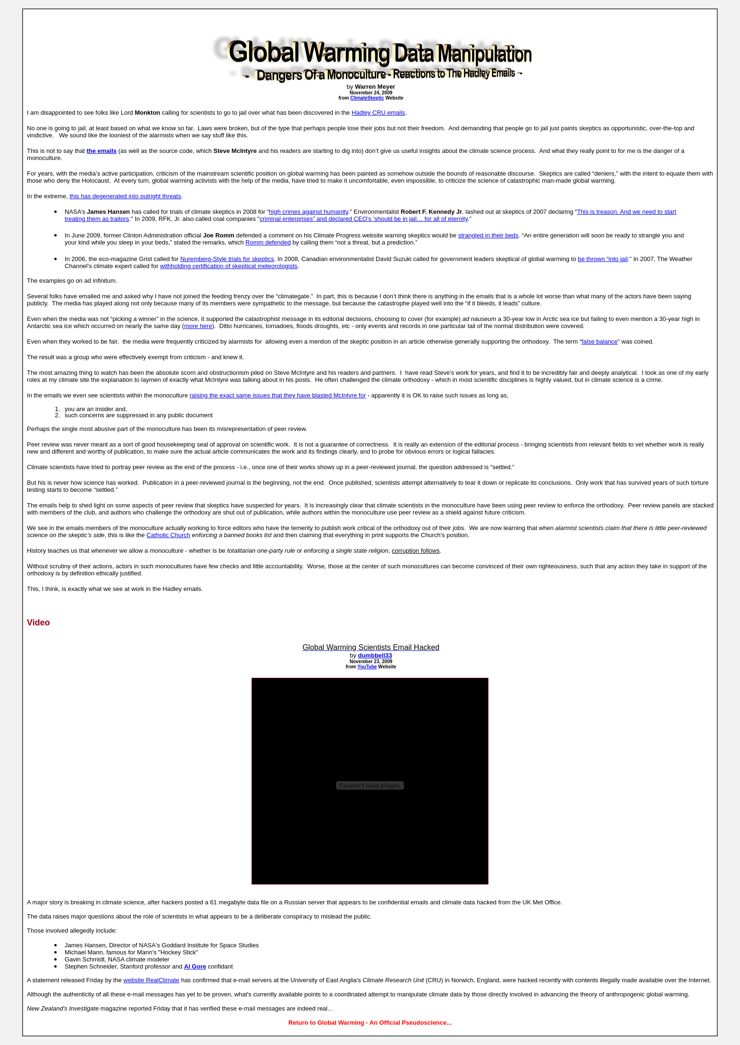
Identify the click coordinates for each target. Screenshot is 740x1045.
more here (198, 325)
